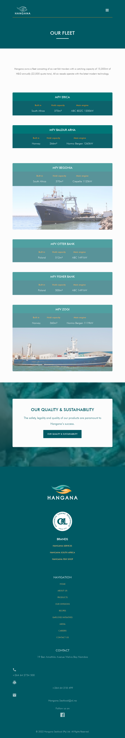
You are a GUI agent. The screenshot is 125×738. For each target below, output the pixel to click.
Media (62, 633)
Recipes (62, 620)
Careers (62, 640)
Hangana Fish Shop (62, 559)
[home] (23, 9)
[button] (107, 10)
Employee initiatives (62, 626)
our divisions (62, 613)
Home (62, 593)
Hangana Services (62, 546)
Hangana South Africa (62, 552)
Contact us (62, 646)
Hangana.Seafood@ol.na (62, 709)
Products (62, 606)
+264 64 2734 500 (24, 684)
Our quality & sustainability (62, 434)
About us (62, 599)
